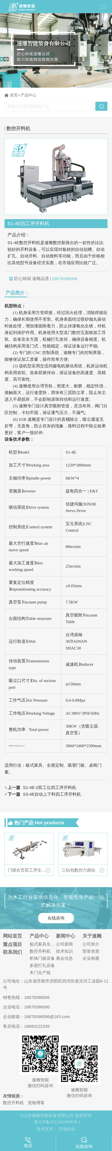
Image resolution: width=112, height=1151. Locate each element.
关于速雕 (92, 936)
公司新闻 (64, 944)
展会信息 (64, 958)
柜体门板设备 (42, 958)
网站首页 (12, 936)
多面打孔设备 (42, 965)
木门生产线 (40, 973)
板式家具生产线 (43, 944)
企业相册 (90, 958)
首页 (15, 95)
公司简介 (90, 944)
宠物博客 (36, 1102)
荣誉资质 (90, 951)
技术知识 (64, 951)
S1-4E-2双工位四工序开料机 (40, 787)
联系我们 (12, 952)
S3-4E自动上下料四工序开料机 (43, 794)
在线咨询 (56, 918)
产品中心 (28, 95)
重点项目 (12, 944)
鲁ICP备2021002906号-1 (57, 1122)
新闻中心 (65, 936)
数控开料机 (40, 951)
